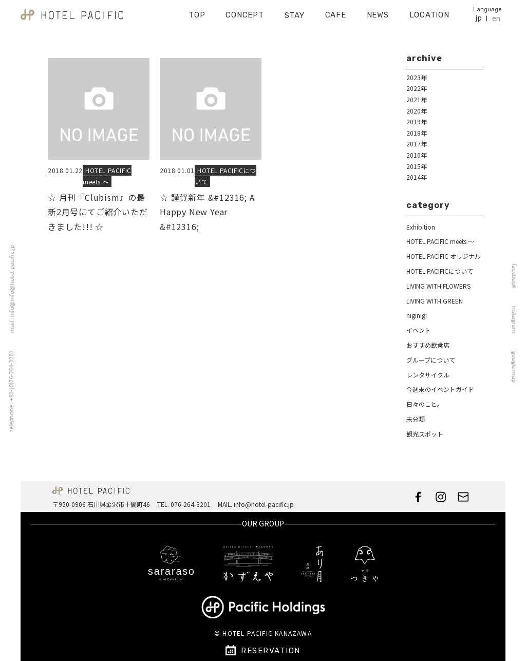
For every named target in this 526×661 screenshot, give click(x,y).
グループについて (430, 359)
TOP (197, 11)
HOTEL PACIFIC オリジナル (443, 256)
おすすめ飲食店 (427, 345)
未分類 (415, 418)
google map (517, 366)
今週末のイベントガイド (440, 389)
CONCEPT (245, 11)
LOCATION (429, 11)
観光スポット (424, 433)
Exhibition (420, 226)
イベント (418, 330)
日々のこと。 (424, 404)
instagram (517, 319)
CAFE (335, 11)
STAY (295, 11)
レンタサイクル (427, 374)
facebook (517, 275)
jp (478, 14)
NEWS (378, 11)
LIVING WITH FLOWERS (438, 285)
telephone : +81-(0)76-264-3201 (8, 390)
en (496, 15)
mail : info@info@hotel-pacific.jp (9, 289)
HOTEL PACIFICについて (439, 271)
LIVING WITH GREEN (434, 300)
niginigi (416, 315)
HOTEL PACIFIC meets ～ (107, 176)
